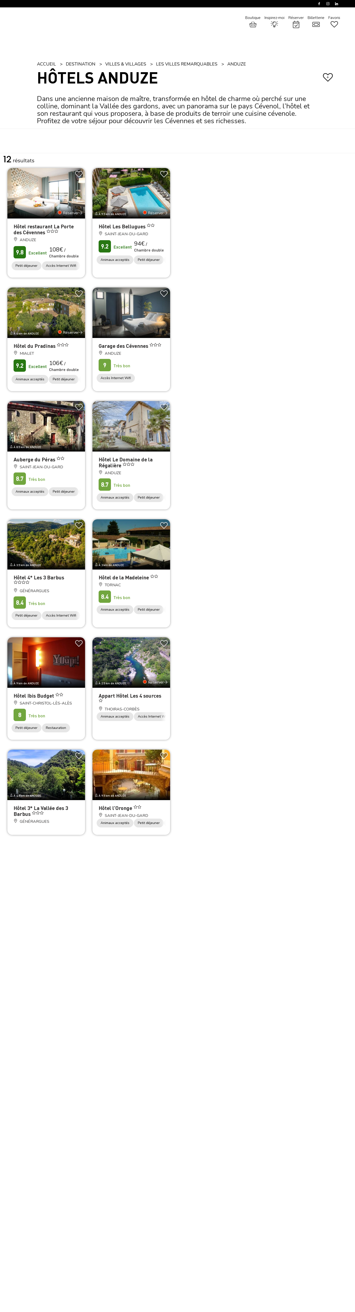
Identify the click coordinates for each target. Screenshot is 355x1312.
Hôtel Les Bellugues (123, 226)
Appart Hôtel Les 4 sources (130, 695)
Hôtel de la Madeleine (124, 577)
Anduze (236, 64)
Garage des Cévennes (124, 345)
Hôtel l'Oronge (116, 808)
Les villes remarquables (186, 64)
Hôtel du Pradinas (35, 345)
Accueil (46, 64)
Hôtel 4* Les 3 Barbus (39, 577)
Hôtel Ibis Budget (34, 695)
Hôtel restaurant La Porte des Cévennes (44, 229)
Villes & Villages (125, 64)
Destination (80, 64)
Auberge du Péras (35, 459)
